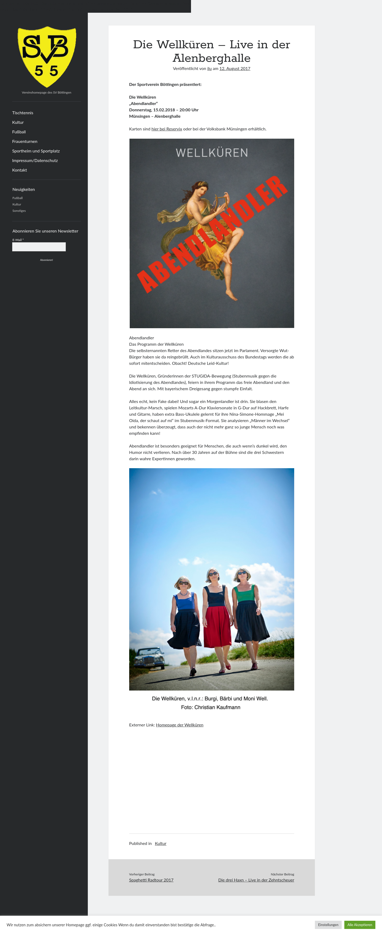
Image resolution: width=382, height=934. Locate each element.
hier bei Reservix (166, 128)
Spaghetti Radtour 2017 (151, 879)
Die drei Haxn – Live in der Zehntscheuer (256, 879)
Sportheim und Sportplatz (36, 150)
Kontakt (19, 169)
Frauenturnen (24, 141)
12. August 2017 (234, 68)
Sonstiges (19, 211)
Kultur (18, 122)
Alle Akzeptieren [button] (360, 925)
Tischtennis (22, 112)
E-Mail (18, 240)
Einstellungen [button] (328, 925)
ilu (209, 68)
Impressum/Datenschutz (35, 160)
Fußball (19, 131)
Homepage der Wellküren (179, 724)
